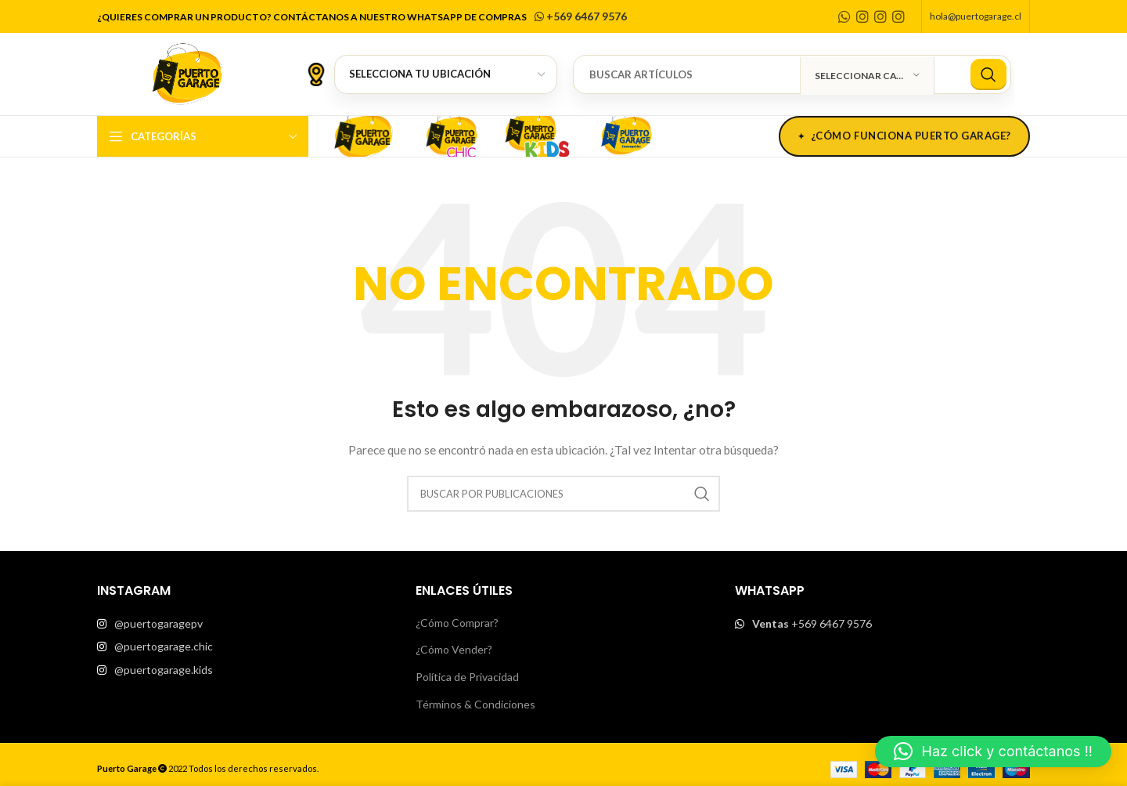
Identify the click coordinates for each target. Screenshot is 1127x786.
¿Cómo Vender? (454, 649)
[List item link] (244, 623)
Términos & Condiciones (475, 704)
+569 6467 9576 (579, 16)
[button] (993, 751)
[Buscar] (705, 74)
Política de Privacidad (467, 676)
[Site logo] (187, 72)
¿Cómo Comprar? (457, 622)
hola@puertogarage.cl (975, 16)
